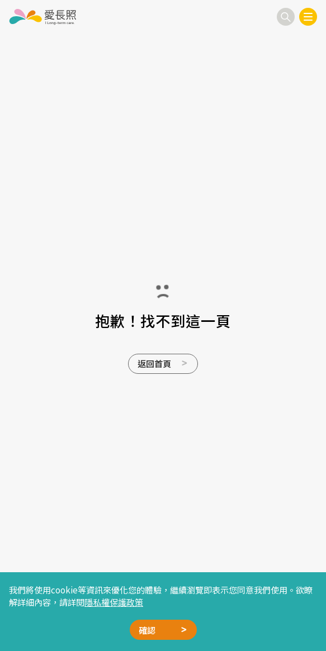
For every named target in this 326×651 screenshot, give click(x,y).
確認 (147, 630)
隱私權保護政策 (113, 602)
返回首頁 (154, 363)
